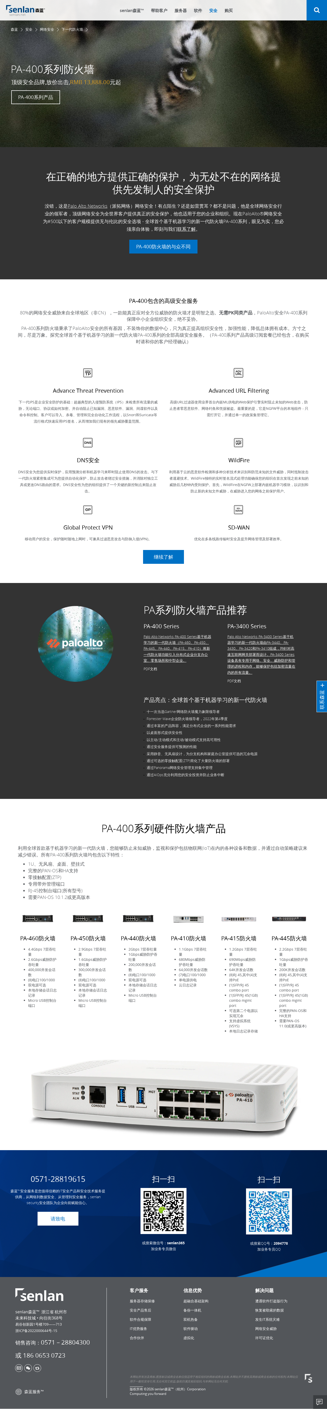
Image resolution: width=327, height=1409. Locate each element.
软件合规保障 (140, 1319)
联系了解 (186, 238)
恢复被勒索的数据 (269, 1310)
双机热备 (190, 1319)
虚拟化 (188, 1338)
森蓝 (14, 29)
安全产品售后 (140, 1310)
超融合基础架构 (195, 1301)
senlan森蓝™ (132, 10)
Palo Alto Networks (87, 215)
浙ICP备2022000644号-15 (36, 1331)
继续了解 (163, 557)
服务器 (180, 10)
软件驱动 (190, 1328)
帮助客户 (159, 10)
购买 (229, 10)
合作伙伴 (137, 1338)
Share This (320, 1402)
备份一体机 (192, 1310)
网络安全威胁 (266, 1328)
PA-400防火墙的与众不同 (163, 256)
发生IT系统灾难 (267, 1319)
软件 (198, 10)
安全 (213, 10)
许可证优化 (264, 1338)
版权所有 (136, 1389)
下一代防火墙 (72, 29)
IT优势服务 (138, 1328)
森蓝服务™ (29, 1392)
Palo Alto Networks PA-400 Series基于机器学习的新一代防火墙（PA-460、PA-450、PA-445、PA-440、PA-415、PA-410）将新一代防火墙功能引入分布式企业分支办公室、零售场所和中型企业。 (177, 668)
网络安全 (47, 29)
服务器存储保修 (142, 1301)
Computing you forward (148, 1394)
